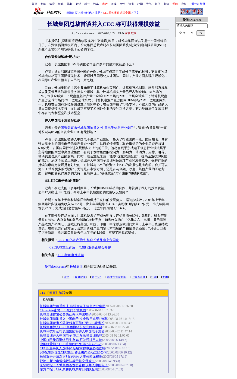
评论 (66, 277)
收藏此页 (80, 277)
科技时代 (86, 12)
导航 (184, 4)
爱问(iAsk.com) (55, 266)
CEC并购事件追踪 (71, 255)
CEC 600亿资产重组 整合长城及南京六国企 (88, 240)
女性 (122, 4)
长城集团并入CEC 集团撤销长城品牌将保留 (71, 327)
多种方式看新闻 (116, 277)
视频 (69, 4)
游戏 (113, 4)
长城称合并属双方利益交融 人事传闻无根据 (71, 356)
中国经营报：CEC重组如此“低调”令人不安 (70, 344)
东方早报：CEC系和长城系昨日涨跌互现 (69, 369)
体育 (52, 4)
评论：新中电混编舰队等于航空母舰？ (67, 361)
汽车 (96, 4)
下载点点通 (139, 277)
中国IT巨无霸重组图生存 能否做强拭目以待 (71, 340)
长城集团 (76, 266)
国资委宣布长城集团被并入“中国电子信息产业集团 (97, 128)
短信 (157, 4)
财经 (78, 4)
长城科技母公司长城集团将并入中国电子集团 (72, 331)
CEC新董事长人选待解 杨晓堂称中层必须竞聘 (72, 348)
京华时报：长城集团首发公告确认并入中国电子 (74, 365)
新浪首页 (72, 12)
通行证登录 (198, 4)
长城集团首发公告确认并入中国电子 (66, 314)
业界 (97, 12)
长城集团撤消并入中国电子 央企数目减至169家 (73, 319)
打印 (154, 277)
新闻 (43, 4)
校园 (140, 4)
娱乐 (61, 4)
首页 (34, 4)
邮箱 (166, 4)
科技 (87, 4)
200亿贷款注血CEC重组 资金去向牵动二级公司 (73, 352)
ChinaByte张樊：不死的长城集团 (63, 310)
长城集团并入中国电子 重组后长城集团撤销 (71, 335)
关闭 (165, 277)
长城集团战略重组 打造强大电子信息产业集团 (73, 306)
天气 (149, 4)
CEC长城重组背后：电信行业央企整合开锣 (80, 247)
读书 (131, 4)
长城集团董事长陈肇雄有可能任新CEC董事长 (72, 323)
